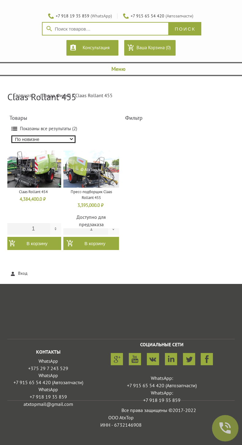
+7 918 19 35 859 (72, 16)
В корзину (37, 243)
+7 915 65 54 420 (147, 16)
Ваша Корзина (153, 47)
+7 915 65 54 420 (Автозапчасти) (48, 382)
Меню (121, 69)
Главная (22, 95)
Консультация (96, 47)
